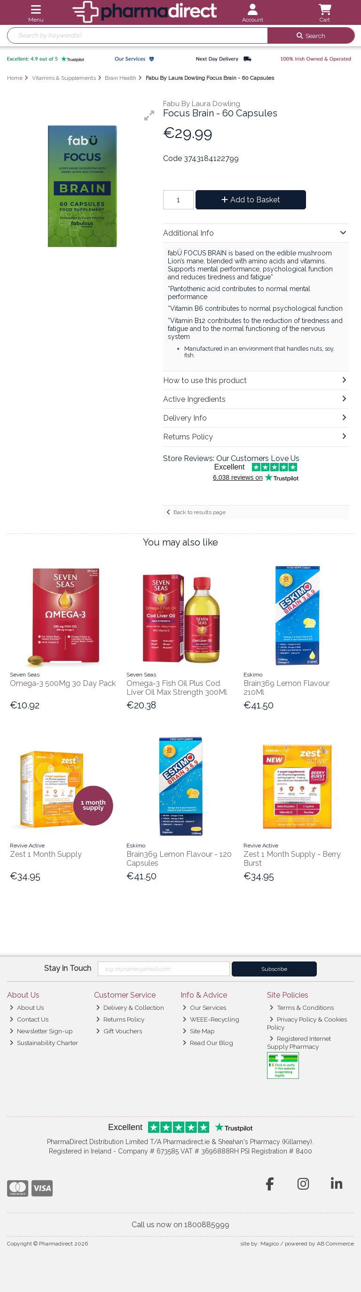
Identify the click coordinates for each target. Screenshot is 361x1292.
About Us (26, 1007)
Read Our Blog (207, 1042)
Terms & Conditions (301, 1007)
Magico (269, 1243)
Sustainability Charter (43, 1042)
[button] (149, 115)
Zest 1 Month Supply (46, 854)
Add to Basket (250, 199)
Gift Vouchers (119, 1031)
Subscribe (274, 969)
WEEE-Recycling (210, 1019)
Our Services (204, 1007)
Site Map (198, 1031)
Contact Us (28, 1019)
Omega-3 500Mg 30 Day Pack (63, 683)
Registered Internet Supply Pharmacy (299, 1042)
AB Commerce (335, 1243)
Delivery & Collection (130, 1007)
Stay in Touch (67, 968)
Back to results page (199, 512)
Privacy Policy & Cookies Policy (307, 1023)
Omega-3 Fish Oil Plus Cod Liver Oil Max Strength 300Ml (176, 688)
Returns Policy (120, 1019)
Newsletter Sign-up (41, 1031)
